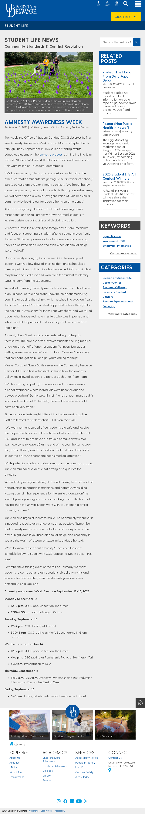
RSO (122, 241)
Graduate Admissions (54, 765)
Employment (16, 776)
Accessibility (60, 811)
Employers (109, 245)
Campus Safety (84, 772)
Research (47, 780)
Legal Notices (46, 811)
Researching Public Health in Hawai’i (117, 125)
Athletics (14, 762)
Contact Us (115, 757)
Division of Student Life (117, 277)
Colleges (47, 770)
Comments (33, 811)
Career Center (112, 282)
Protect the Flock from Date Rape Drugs (117, 76)
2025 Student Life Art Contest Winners (119, 176)
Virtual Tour (15, 772)
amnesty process (50, 154)
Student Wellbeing (114, 287)
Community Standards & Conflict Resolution (44, 46)
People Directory (85, 762)
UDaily (13, 767)
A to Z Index (82, 776)
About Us (14, 757)
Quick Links (122, 16)
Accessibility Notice (86, 757)
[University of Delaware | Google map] (109, 770)
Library (46, 775)
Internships (124, 245)
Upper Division (112, 236)
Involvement (110, 241)
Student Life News (32, 39)
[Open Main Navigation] (138, 4)
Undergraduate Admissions (51, 759)
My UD (79, 767)
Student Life (16, 25)
